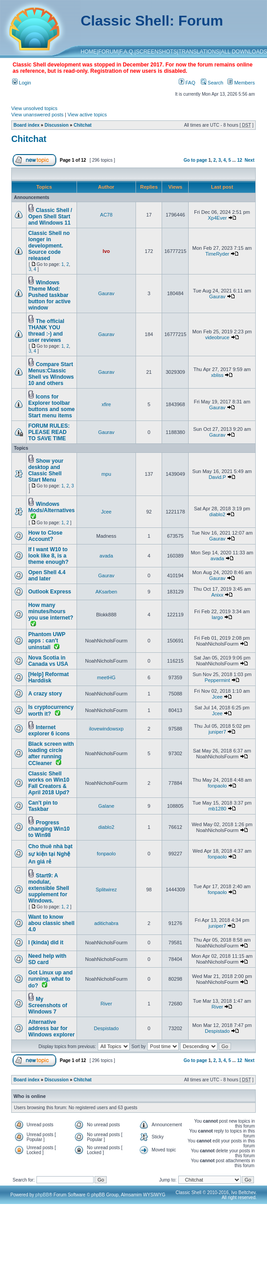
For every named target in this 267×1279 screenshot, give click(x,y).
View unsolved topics (34, 108)
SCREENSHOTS (156, 52)
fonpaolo (217, 785)
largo (217, 617)
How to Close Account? (45, 536)
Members (241, 82)
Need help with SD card (47, 959)
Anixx (217, 594)
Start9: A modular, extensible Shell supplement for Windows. (48, 888)
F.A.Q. (126, 52)
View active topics (87, 114)
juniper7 (217, 732)
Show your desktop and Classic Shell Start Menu (45, 470)
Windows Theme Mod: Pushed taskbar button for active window (49, 295)
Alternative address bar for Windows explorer (51, 1028)
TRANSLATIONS (198, 52)
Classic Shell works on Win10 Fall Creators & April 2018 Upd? (48, 783)
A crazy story (45, 693)
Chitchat (82, 125)
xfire (106, 404)
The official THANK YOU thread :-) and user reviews (46, 330)
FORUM (108, 52)
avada (106, 555)
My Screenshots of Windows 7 (48, 1005)
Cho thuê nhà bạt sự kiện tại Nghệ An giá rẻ (50, 854)
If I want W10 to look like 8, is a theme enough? (48, 555)
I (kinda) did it (45, 942)
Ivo (106, 251)
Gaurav (106, 293)
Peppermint (217, 680)
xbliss (217, 375)
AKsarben (106, 591)
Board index (27, 125)
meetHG (106, 677)
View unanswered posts (37, 114)
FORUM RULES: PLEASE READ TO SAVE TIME (49, 432)
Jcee (106, 511)
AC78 (106, 214)
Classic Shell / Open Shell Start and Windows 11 (50, 216)
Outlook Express (49, 592)
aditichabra (106, 923)
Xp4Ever (217, 218)
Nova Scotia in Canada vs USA (48, 661)
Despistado (106, 1028)
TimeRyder (217, 254)
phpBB (42, 1194)
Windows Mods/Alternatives (51, 507)
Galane (106, 806)
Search (212, 82)
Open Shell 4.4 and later (47, 575)
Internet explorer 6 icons (49, 730)
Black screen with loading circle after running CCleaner (51, 753)
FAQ (187, 82)
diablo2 (217, 514)
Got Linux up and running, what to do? (50, 979)
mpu (106, 474)
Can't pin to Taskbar (43, 806)
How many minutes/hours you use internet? (50, 611)
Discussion (56, 125)
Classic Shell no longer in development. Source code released (49, 245)
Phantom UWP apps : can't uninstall (46, 641)
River (106, 1003)
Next (249, 160)
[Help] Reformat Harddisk (48, 677)
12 (239, 160)
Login (21, 82)
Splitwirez (106, 889)
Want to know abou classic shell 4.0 (51, 923)
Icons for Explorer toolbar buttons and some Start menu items (51, 406)
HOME (89, 52)
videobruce (217, 337)
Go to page (195, 160)
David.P (217, 477)
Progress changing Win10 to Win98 (49, 828)
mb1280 (217, 808)
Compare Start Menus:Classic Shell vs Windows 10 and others (51, 373)
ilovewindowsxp (106, 728)
